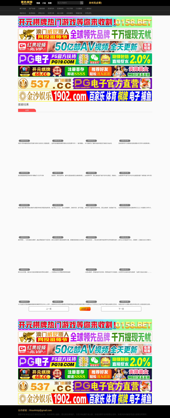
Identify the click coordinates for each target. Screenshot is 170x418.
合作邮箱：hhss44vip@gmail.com (35, 410)
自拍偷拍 (70, 13)
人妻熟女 (88, 8)
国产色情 (32, 8)
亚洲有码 (60, 8)
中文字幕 (70, 8)
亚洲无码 (51, 8)
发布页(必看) (95, 3)
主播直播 (41, 8)
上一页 (48, 309)
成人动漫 (60, 13)
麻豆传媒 (23, 8)
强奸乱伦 (23, 13)
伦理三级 (51, 13)
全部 (27, 110)
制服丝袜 (79, 13)
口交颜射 (79, 8)
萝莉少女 (41, 13)
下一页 (121, 309)
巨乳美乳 (88, 13)
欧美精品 (32, 13)
